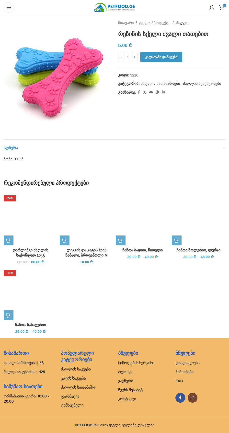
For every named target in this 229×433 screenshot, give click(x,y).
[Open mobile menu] (8, 7)
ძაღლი (182, 23)
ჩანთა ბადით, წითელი (142, 250)
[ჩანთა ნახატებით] (30, 293)
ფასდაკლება (187, 362)
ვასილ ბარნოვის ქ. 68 (24, 362)
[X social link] (144, 92)
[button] (8, 240)
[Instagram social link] (192, 398)
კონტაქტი (127, 398)
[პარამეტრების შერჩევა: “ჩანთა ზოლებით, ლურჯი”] (177, 240)
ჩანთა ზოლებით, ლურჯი (199, 250)
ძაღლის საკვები (76, 369)
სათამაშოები (168, 83)
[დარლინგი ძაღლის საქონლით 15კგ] (30, 218)
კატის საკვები (73, 378)
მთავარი (126, 23)
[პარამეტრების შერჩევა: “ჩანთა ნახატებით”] (8, 315)
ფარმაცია (70, 396)
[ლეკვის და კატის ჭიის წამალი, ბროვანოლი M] (86, 218)
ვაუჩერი (125, 380)
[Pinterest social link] (157, 92)
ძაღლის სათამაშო (78, 387)
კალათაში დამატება (161, 57)
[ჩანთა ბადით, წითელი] (142, 218)
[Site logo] (114, 7)
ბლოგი (125, 371)
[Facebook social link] (138, 92)
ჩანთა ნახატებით (30, 325)
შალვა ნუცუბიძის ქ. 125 (24, 371)
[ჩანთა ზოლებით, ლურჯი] (198, 218)
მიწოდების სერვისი (136, 362)
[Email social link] (151, 92)
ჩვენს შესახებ (130, 389)
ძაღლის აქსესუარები (202, 83)
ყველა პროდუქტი (155, 23)
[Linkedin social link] (163, 92)
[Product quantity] (128, 57)
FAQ (179, 380)
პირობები (184, 371)
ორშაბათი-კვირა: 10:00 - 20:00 (26, 399)
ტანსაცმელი (72, 405)
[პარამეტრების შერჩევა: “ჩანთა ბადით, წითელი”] (121, 240)
